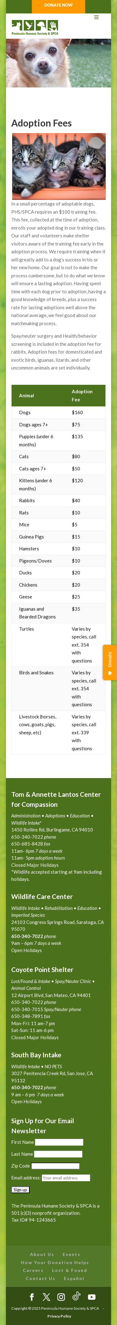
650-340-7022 (27, 1087)
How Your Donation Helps (55, 1262)
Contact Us (41, 1278)
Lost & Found (69, 1270)
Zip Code (20, 1166)
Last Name (22, 1154)
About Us (42, 1254)
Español (74, 1278)
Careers (33, 1270)
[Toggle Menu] (58, 17)
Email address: (26, 1177)
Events (71, 1254)
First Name (22, 1142)
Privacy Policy (59, 1316)
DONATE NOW (58, 5)
